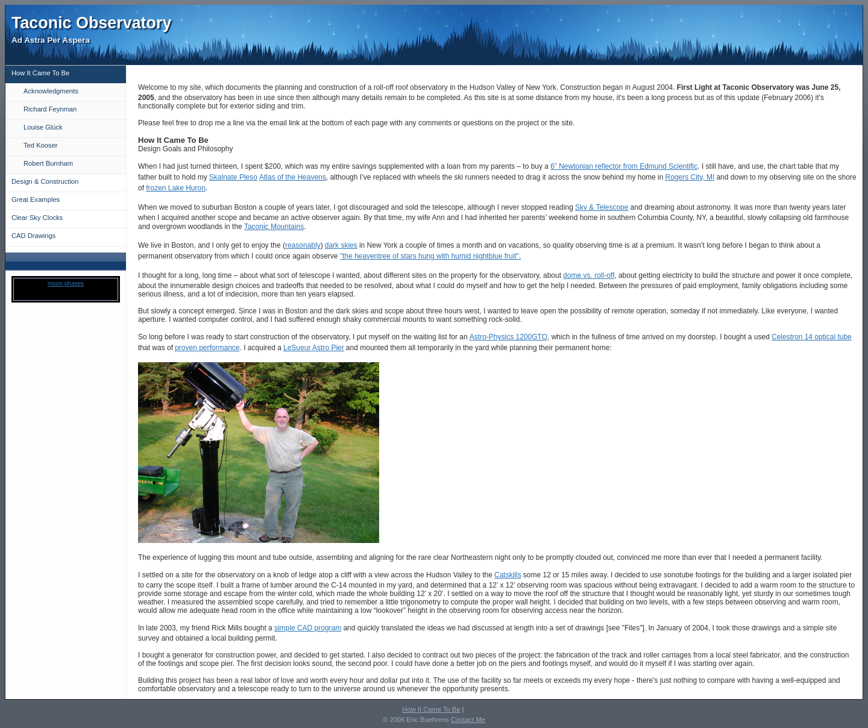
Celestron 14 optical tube (812, 337)
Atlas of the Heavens (292, 177)
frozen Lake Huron (176, 188)
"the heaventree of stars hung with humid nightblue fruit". (430, 256)
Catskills (507, 575)
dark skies (341, 245)
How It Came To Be (40, 73)
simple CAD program (307, 628)
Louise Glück (43, 127)
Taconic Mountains (274, 226)
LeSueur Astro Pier (313, 348)
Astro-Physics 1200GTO (508, 337)
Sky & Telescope (602, 207)
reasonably (303, 245)
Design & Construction (44, 181)
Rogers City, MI (690, 177)
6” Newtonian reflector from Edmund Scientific (623, 166)
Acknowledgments (51, 91)
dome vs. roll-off (588, 275)
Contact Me (468, 719)
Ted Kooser (41, 145)
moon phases (66, 283)
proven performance (207, 348)
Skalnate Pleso (233, 177)
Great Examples (35, 199)
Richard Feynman (50, 109)
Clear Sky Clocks (37, 217)
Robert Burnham (48, 163)
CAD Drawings (33, 235)
